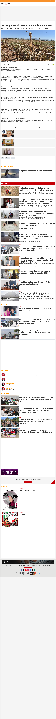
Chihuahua (7, 157)
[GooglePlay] (34, 570)
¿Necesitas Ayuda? (28, 567)
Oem (3, 157)
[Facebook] (21, 570)
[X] (23, 570)
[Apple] (32, 570)
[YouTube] (26, 570)
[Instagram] (28, 570)
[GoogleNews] (30, 570)
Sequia (13, 157)
